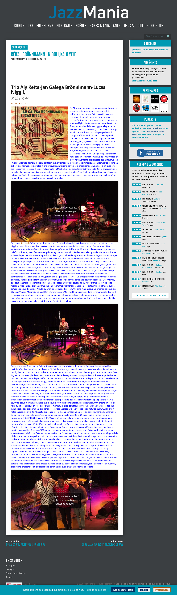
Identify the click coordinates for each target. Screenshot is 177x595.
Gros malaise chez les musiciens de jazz (102, 544)
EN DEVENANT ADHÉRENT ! (145, 81)
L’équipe (10, 569)
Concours (150, 43)
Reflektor (156, 260)
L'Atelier (159, 272)
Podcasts (150, 119)
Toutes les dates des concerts (150, 295)
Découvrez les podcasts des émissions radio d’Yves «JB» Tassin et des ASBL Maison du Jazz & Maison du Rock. (150, 131)
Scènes (80, 25)
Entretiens (44, 25)
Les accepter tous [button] (123, 590)
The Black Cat (160, 286)
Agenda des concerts (150, 164)
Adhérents (150, 62)
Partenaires (150, 90)
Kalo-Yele (25, 243)
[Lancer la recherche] (168, 36)
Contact (9, 577)
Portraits (64, 25)
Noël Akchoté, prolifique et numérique (25, 544)
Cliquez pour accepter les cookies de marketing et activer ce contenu (64, 211)
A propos (10, 565)
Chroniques (23, 25)
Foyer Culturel (159, 230)
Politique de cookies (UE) (158, 584)
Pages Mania (100, 25)
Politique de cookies (95, 589)
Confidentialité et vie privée (130, 584)
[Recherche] (155, 36)
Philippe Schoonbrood (27, 59)
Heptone (145, 282)
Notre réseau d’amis (15, 573)
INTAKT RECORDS (19, 103)
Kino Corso (160, 185)
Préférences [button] (162, 590)
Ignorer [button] (144, 590)
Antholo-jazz (124, 25)
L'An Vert (162, 209)
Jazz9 (164, 237)
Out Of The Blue (150, 25)
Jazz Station (161, 216)
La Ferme (157, 199)
